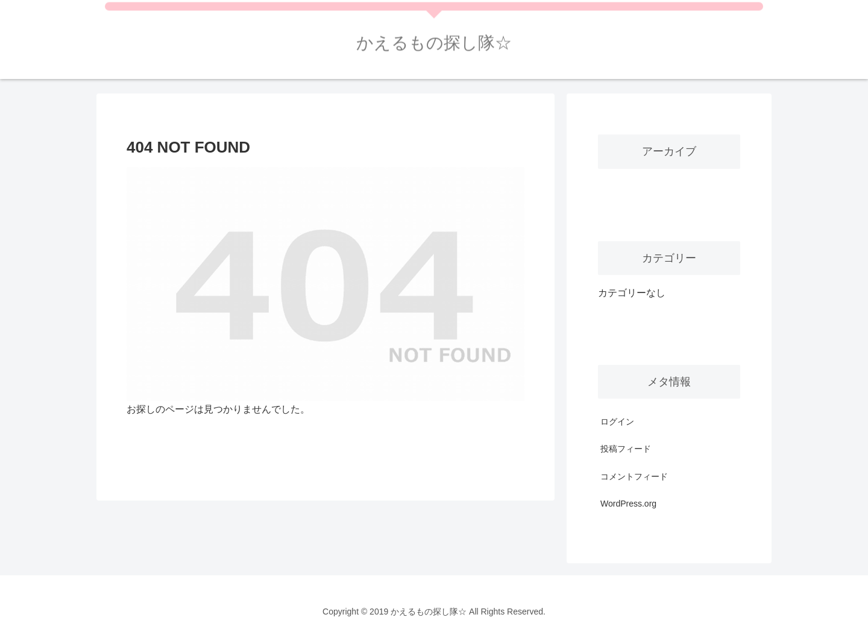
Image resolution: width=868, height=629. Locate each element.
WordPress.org (628, 503)
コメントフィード (634, 476)
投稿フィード (625, 449)
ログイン (617, 421)
